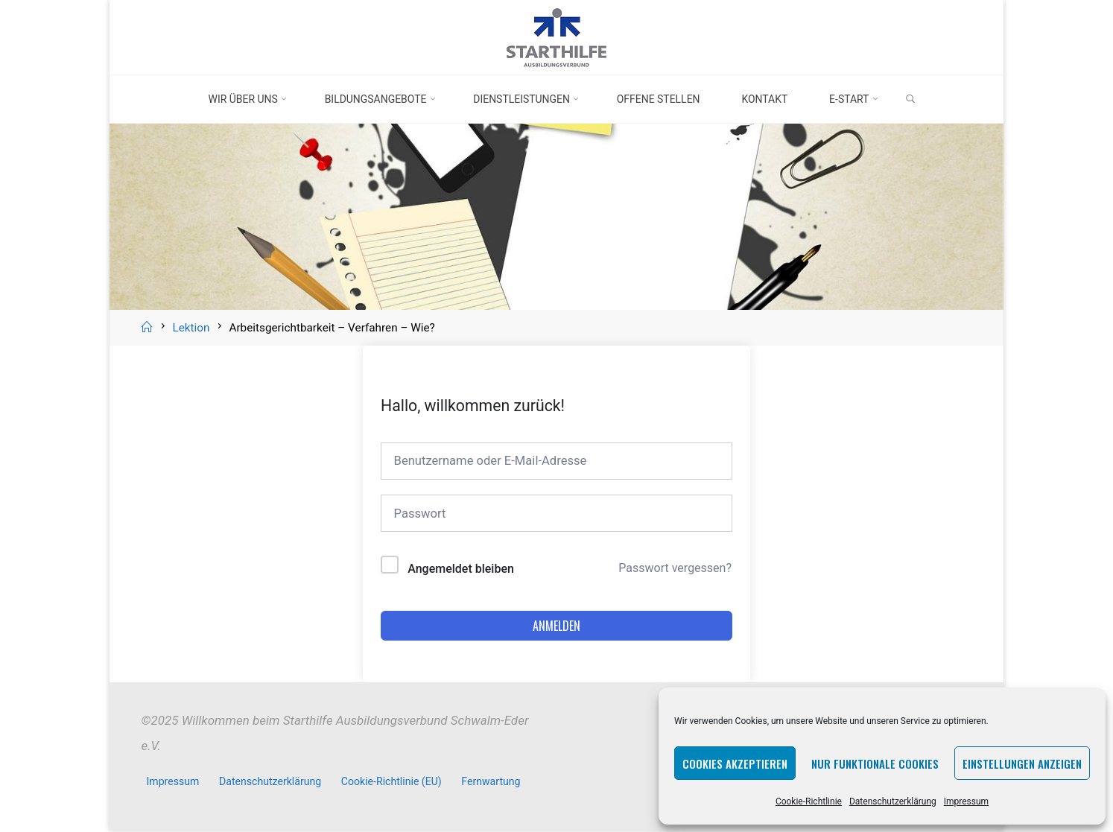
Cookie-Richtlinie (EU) (392, 784)
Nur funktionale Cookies (875, 763)
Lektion (191, 327)
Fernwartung (492, 784)
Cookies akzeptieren (734, 763)
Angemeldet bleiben (461, 571)
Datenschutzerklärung (892, 801)
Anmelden (556, 628)
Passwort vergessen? (675, 570)
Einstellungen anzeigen (1022, 763)
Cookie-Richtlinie (809, 801)
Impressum (966, 801)
